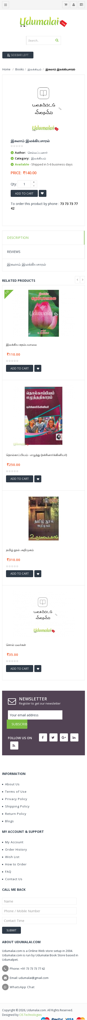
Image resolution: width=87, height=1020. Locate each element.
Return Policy (14, 804)
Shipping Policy (16, 797)
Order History (14, 840)
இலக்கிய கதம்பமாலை (21, 344)
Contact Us (12, 870)
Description (18, 237)
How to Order (14, 855)
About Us (11, 775)
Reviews (13, 251)
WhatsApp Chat (22, 978)
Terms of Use (14, 782)
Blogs (8, 812)
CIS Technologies (30, 1006)
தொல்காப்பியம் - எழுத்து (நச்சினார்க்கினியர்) (36, 455)
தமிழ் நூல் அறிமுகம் (20, 550)
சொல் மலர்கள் (16, 645)
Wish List (10, 848)
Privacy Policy (14, 790)
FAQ (6, 862)
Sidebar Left (18, 55)
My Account (12, 833)
